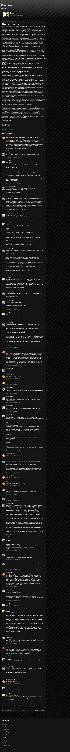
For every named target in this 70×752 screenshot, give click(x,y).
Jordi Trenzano (9, 135)
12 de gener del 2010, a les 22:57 (13, 450)
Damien (6, 5)
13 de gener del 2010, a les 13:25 (13, 494)
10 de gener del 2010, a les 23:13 (13, 219)
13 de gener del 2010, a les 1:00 (12, 457)
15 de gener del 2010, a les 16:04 (13, 701)
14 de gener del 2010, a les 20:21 (13, 655)
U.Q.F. (12, 13)
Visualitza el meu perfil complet (16, 15)
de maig (4, 735)
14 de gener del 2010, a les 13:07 (13, 643)
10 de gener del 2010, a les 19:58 (13, 157)
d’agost (3, 734)
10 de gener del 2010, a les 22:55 (13, 210)
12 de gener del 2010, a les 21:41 (13, 402)
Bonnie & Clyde (9, 679)
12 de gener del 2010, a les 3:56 (12, 347)
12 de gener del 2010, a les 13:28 (13, 371)
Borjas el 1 (8, 196)
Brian (7, 646)
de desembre (5, 723)
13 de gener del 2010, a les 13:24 (13, 485)
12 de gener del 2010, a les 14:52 (13, 384)
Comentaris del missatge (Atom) (27, 713)
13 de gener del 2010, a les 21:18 (13, 606)
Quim (7, 350)
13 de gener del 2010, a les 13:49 (13, 536)
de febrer (4, 724)
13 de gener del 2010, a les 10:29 (13, 472)
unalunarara (8, 374)
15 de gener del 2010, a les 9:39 (12, 676)
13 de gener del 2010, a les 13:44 (13, 500)
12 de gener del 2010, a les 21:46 (13, 411)
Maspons (8, 213)
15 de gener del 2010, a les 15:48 (13, 690)
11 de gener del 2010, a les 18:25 (13, 289)
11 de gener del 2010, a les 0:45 (12, 246)
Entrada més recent (7, 710)
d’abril (3, 737)
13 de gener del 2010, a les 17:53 (13, 559)
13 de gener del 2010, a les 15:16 (13, 550)
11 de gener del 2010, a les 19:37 (13, 309)
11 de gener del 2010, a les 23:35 (13, 319)
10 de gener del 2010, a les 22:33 (13, 194)
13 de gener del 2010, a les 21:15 (13, 600)
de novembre (5, 729)
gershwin (8, 387)
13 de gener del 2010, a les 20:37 (13, 569)
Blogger (45, 749)
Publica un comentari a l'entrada (11, 703)
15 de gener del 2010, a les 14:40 (13, 683)
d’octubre (4, 731)
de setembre (4, 732)
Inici (24, 710)
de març (4, 739)
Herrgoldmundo (9, 152)
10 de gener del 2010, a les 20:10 (13, 183)
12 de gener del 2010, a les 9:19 (12, 365)
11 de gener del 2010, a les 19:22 (13, 298)
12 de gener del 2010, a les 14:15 (13, 378)
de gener (4, 726)
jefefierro (8, 481)
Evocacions (8, 562)
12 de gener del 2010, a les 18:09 (13, 393)
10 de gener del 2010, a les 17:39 (13, 150)
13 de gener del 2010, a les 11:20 (13, 479)
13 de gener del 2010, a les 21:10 (13, 586)
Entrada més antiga (40, 710)
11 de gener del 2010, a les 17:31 (13, 274)
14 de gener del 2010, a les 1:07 (12, 633)
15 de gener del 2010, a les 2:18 (12, 663)
